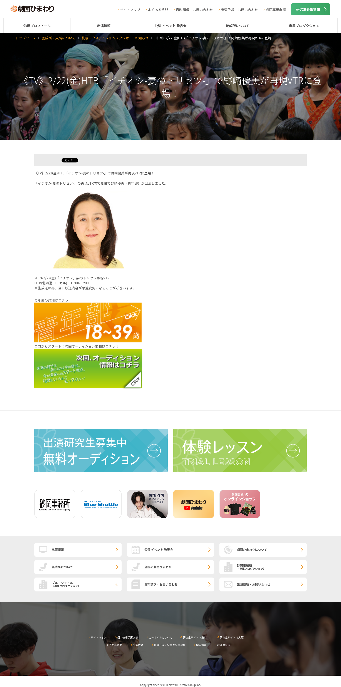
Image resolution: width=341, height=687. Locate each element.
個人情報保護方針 (127, 637)
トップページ (25, 37)
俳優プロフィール (36, 25)
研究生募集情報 (308, 9)
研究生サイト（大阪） (233, 637)
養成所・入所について (58, 37)
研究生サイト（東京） (196, 637)
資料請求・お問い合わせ (194, 9)
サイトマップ (130, 9)
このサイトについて (160, 637)
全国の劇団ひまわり (158, 567)
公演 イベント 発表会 (171, 25)
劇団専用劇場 (276, 9)
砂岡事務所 (272, 566)
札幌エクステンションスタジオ (105, 37)
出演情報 (103, 25)
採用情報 (201, 645)
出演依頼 (138, 645)
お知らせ (142, 37)
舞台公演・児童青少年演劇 (169, 645)
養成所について (237, 25)
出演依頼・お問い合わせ (239, 9)
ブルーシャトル (87, 584)
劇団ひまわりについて (252, 549)
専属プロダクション (304, 25)
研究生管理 (223, 645)
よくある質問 (158, 9)
